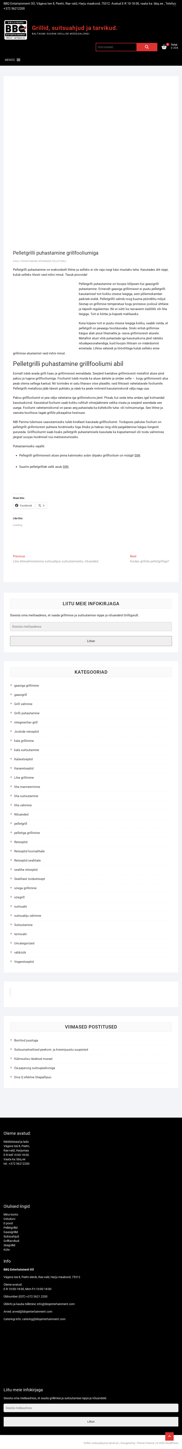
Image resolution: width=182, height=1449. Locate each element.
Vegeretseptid (24, 962)
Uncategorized (24, 943)
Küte (7, 1249)
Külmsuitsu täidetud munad (33, 1059)
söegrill (19, 897)
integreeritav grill (26, 722)
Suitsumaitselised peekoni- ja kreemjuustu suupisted (51, 1049)
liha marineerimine (27, 787)
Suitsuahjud (11, 1236)
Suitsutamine (23, 925)
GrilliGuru (22, 994)
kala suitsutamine (26, 750)
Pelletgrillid (11, 1227)
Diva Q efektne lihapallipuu (32, 1077)
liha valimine (23, 805)
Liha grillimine (24, 778)
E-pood (8, 1223)
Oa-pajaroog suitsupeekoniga (34, 1068)
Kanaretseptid (23, 768)
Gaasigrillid (11, 1232)
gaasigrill (20, 695)
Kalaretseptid (23, 759)
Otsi (146, 47)
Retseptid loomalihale (29, 851)
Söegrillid (9, 1245)
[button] (10, 60)
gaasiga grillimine (26, 685)
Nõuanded (44, 261)
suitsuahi (20, 906)
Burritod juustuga (26, 1040)
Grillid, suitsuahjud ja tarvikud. (75, 27)
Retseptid (20, 842)
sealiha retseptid (25, 870)
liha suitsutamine (26, 796)
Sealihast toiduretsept (29, 879)
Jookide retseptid (26, 731)
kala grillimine (24, 741)
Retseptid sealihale (27, 860)
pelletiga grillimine (27, 833)
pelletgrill (59, 261)
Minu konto (11, 1214)
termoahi (20, 934)
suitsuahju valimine (27, 916)
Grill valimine (23, 704)
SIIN (137, 455)
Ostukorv (9, 1219)
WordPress (171, 1443)
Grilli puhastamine (25, 261)
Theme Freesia (145, 1443)
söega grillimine (25, 888)
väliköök (20, 952)
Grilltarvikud (11, 1241)
